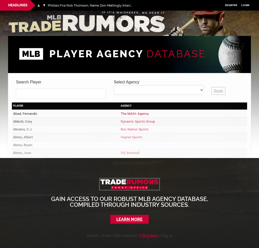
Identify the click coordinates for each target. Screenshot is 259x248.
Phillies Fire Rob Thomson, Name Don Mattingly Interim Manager (91, 5)
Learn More (130, 219)
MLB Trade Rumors (25, 13)
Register (231, 5)
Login (245, 5)
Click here (149, 235)
